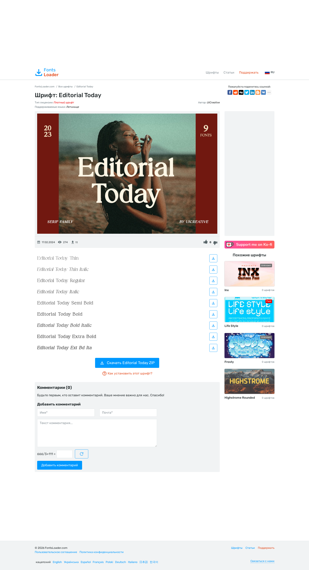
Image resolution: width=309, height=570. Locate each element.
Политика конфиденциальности (101, 552)
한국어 (154, 562)
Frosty (229, 362)
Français (98, 562)
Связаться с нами (262, 561)
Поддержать (248, 72)
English (57, 562)
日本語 (143, 562)
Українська (71, 562)
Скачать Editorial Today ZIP (127, 362)
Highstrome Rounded (240, 397)
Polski (109, 562)
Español (86, 562)
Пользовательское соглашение (56, 552)
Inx (227, 290)
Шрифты (212, 72)
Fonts (47, 72)
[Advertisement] (154, 33)
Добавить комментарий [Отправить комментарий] (59, 465)
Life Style (231, 326)
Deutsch (120, 562)
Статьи (229, 72)
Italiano (132, 562)
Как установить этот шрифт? (127, 373)
